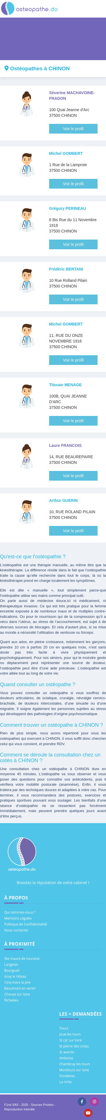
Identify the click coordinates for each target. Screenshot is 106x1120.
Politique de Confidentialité (25, 924)
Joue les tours (70, 1034)
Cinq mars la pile (17, 982)
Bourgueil (12, 970)
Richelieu (11, 1000)
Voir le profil (73, 128)
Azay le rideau (15, 976)
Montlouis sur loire (74, 1070)
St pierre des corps (74, 1046)
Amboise (66, 1058)
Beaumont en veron (20, 988)
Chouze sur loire (17, 994)
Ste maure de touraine (22, 958)
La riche (65, 1081)
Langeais (11, 964)
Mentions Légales (18, 918)
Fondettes (67, 1075)
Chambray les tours (74, 1064)
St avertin (66, 1052)
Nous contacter (16, 930)
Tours (63, 1028)
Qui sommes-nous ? (19, 912)
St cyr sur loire (70, 1040)
